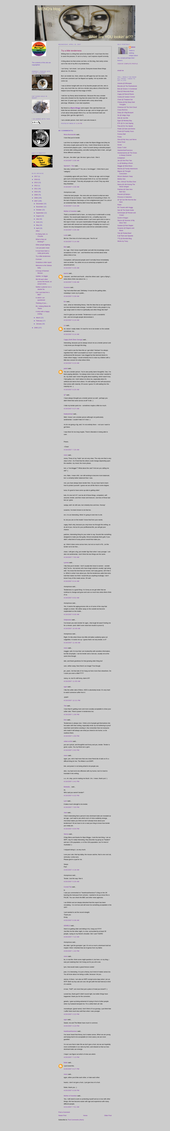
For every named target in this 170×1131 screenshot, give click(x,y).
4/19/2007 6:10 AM (71, 320)
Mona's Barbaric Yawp (125, 176)
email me (120, 70)
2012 (36, 185)
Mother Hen (121, 179)
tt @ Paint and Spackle (125, 236)
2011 (36, 189)
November (40, 207)
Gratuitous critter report (43, 262)
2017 (36, 176)
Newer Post (62, 1115)
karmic (66, 273)
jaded (66, 368)
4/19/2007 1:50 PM (71, 736)
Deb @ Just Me (122, 118)
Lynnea (66, 562)
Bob (65, 247)
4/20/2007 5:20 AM (71, 881)
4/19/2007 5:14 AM (71, 241)
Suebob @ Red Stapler (125, 225)
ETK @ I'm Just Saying (125, 123)
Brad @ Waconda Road (125, 91)
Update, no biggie (42, 276)
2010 (36, 192)
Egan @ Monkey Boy (124, 120)
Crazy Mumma (122, 110)
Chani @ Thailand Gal (125, 99)
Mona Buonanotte (70, 134)
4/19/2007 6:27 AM (71, 408)
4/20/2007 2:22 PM (71, 1014)
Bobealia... (67, 787)
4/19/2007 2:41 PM (71, 781)
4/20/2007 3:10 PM (71, 1026)
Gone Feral (121, 142)
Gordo (119, 145)
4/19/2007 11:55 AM (72, 681)
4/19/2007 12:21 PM (72, 700)
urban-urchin (68, 741)
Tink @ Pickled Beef (124, 233)
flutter (66, 1062)
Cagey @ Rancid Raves (125, 94)
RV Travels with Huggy (125, 207)
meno (66, 455)
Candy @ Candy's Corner (126, 97)
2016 (36, 179)
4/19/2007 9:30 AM (71, 614)
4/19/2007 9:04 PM (71, 829)
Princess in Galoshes (124, 197)
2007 (36, 201)
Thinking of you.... (42, 303)
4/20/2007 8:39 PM (71, 1090)
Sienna (66, 834)
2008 (36, 198)
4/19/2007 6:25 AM (71, 389)
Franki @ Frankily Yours (125, 131)
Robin (119, 205)
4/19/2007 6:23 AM (71, 363)
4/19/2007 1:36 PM (71, 714)
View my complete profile (127, 63)
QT (65, 395)
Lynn (65, 801)
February (39, 321)
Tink (65, 706)
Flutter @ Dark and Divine (126, 129)
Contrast (38, 259)
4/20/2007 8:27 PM (71, 1069)
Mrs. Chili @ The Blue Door (126, 182)
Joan (65, 812)
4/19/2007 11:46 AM (72, 643)
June (38, 222)
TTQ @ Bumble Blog (124, 238)
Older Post (108, 1115)
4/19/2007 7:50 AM (71, 557)
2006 (36, 328)
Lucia (65, 235)
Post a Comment (64, 1112)
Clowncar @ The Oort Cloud (127, 107)
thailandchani (68, 414)
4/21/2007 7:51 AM (71, 1107)
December (40, 204)
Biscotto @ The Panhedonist (127, 86)
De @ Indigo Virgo (123, 115)
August (38, 216)
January (39, 324)
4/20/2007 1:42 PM (71, 951)
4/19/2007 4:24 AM (71, 206)
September (40, 213)
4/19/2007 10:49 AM (72, 628)
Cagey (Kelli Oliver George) (73, 339)
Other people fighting (43, 245)
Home (85, 1115)
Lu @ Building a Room (125, 163)
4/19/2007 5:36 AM (71, 282)
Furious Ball (121, 134)
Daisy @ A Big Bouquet (125, 112)
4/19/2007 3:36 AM (71, 160)
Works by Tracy (122, 241)
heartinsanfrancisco (70, 1031)
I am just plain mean (42, 248)
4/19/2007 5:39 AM (71, 296)
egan (65, 687)
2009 (36, 195)
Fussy (119, 137)
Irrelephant (121, 158)
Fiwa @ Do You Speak (125, 126)
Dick (65, 720)
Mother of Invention (70, 211)
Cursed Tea (68, 887)
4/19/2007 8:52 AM (71, 598)
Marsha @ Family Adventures (127, 169)
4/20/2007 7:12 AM (71, 937)
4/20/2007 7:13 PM (71, 1057)
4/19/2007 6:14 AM (71, 334)
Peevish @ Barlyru (123, 194)
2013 (36, 182)
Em (65, 301)
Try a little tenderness (43, 256)
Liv (65, 325)
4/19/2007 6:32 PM (71, 795)
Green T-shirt (121, 147)
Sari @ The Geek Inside (125, 210)
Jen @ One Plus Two (124, 160)
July (37, 219)
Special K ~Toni (69, 166)
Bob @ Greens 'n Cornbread (127, 89)
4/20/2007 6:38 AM (71, 920)
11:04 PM (79, 123)
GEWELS (67, 925)
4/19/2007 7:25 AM (71, 450)
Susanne (67, 287)
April (38, 228)
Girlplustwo (67, 620)
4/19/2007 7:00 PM (71, 807)
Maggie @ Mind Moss (124, 166)
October (39, 210)
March (38, 318)
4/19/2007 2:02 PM (71, 750)
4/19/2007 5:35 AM (71, 268)
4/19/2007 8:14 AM (71, 581)
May (37, 225)
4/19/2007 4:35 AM (71, 230)
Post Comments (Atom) (76, 1120)
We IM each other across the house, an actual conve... (44, 281)
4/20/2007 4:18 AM (71, 870)
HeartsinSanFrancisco (125, 150)
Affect (38, 231)
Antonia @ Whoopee (124, 83)
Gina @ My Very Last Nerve (126, 139)
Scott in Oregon (122, 218)
